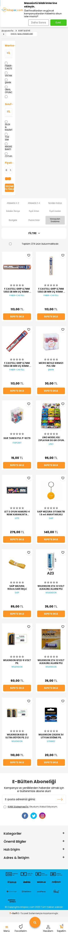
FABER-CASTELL (8, 66)
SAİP (51, 518)
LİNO (51, 444)
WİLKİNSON (51, 592)
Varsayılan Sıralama (55, 220)
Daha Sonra (38, 22)
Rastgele (13, 220)
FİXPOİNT (17, 442)
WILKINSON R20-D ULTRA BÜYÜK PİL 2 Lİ (16, 736)
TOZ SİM (7, 137)
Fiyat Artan (34, 211)
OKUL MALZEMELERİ (22, 34)
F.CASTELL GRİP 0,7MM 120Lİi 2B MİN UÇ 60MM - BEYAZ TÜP (51, 290)
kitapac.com (27, 907)
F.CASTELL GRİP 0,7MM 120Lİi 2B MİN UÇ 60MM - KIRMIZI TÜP (16, 364)
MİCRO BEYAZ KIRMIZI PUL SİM (51, 364)
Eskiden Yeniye (13, 211)
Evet (58, 22)
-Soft (13, 913)
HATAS (8, 98)
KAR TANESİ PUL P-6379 (17, 438)
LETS (17, 518)
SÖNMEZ (51, 741)
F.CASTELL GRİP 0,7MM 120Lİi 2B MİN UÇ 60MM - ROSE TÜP (16, 290)
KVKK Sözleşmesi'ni (18, 806)
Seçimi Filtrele (9, 188)
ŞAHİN (8, 81)
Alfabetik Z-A (34, 203)
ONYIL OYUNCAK (8, 90)
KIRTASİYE (24, 30)
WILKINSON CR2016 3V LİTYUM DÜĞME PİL (51, 736)
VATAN (8, 74)
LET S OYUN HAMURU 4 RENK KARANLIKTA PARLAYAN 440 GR (17, 513)
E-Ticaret (23, 913)
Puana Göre (34, 220)
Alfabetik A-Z (13, 203)
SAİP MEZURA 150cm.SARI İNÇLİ (17, 587)
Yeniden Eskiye (55, 203)
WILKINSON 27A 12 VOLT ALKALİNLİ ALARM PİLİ (51, 587)
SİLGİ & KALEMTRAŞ (8, 125)
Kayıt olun (60, 799)
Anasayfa (7, 30)
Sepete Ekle (17, 316)
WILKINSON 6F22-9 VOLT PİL (17, 662)
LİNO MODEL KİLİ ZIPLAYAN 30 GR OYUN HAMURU (51, 439)
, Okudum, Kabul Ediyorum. (31, 806)
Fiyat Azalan (55, 211)
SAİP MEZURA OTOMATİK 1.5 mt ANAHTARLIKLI (51, 513)
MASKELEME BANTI (8, 147)
